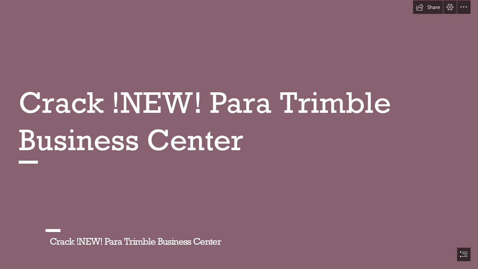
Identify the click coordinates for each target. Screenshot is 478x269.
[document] (239, 134)
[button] (428, 7)
